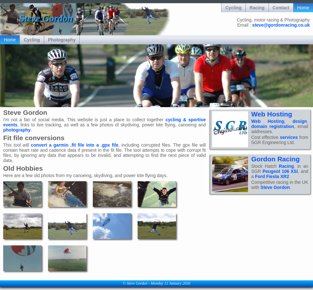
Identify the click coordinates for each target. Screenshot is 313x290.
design (300, 121)
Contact (281, 7)
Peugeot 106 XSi (280, 171)
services (289, 137)
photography (17, 129)
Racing (257, 7)
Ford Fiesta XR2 (272, 176)
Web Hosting (271, 114)
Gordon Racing (275, 159)
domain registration (272, 126)
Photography (62, 39)
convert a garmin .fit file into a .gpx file (74, 145)
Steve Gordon (275, 187)
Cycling (233, 7)
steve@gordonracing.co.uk (281, 25)
